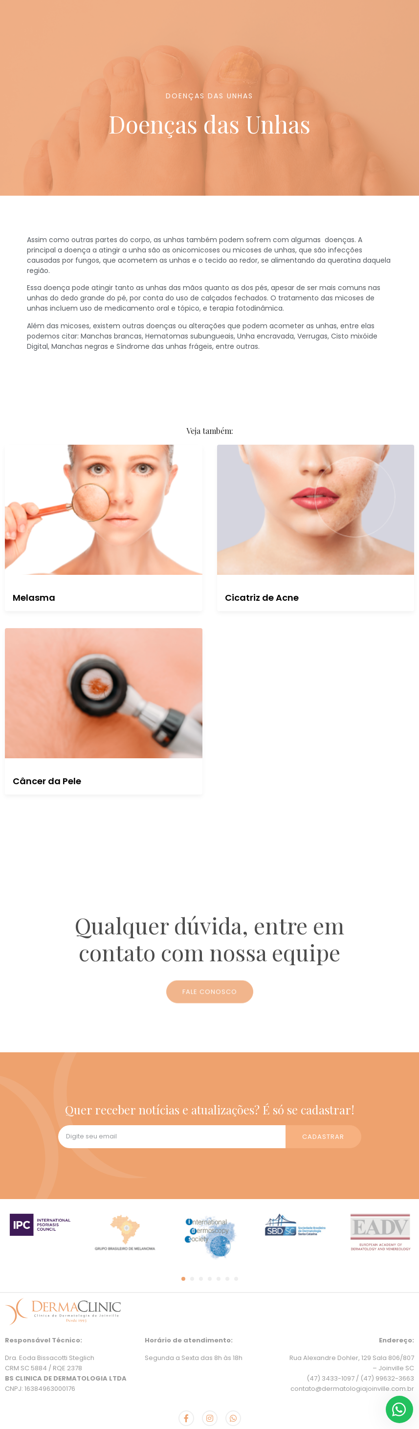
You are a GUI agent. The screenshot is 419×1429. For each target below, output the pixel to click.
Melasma (34, 597)
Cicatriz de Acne (262, 597)
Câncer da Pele (47, 781)
